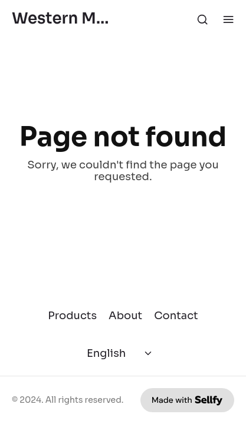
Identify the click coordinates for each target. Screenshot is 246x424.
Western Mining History (63, 19)
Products (72, 315)
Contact (176, 315)
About (125, 315)
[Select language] (121, 353)
